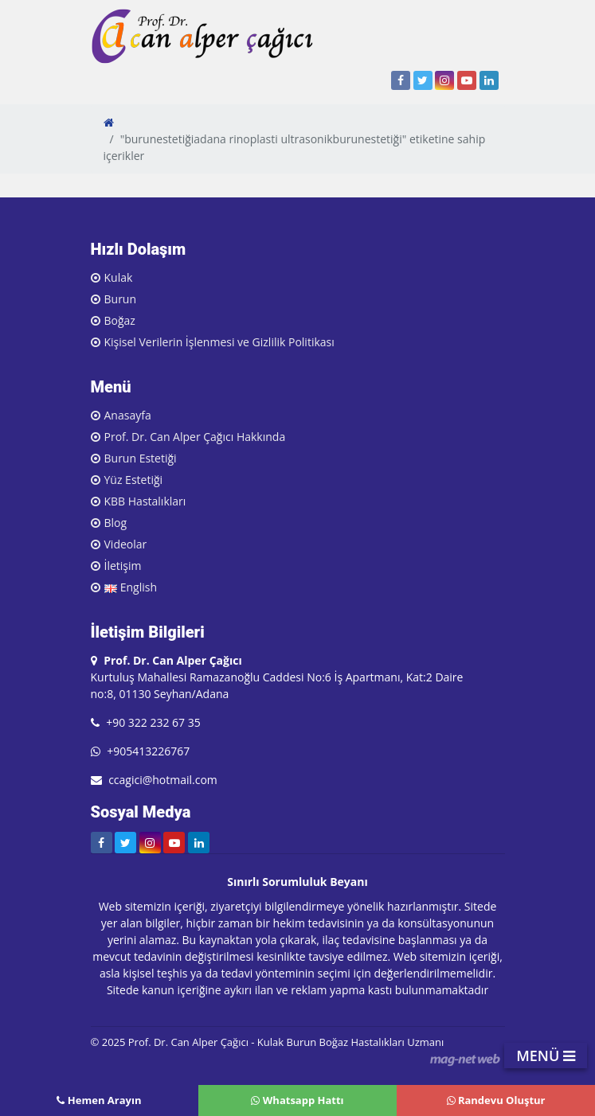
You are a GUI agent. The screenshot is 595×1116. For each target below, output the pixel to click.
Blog (115, 522)
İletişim (123, 565)
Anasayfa (127, 415)
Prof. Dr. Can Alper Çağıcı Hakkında (195, 436)
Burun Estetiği (140, 458)
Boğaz (119, 320)
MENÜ (545, 1055)
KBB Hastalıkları (145, 501)
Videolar (125, 544)
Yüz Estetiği (133, 479)
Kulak (118, 277)
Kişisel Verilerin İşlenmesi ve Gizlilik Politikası (219, 341)
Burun (120, 298)
